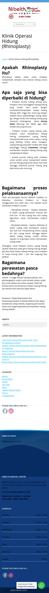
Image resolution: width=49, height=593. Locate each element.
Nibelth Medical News (11, 390)
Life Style (6, 384)
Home (4, 59)
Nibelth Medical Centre (18, 590)
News (4, 387)
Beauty (5, 376)
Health (5, 382)
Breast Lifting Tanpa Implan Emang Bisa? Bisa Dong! (24, 362)
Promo (5, 393)
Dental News (7, 379)
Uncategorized (8, 395)
